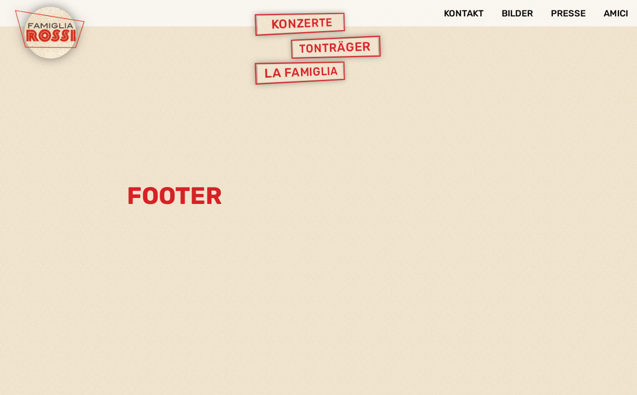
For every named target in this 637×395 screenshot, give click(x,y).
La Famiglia (301, 73)
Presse (568, 13)
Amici (616, 13)
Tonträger (335, 47)
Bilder (517, 13)
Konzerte (302, 24)
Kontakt (464, 13)
